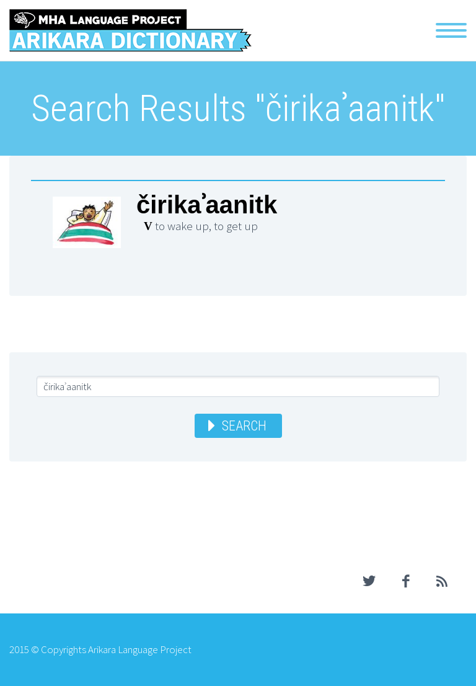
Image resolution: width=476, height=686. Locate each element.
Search (244, 426)
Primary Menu (451, 30)
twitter (368, 581)
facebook (405, 581)
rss (442, 581)
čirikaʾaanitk (206, 205)
